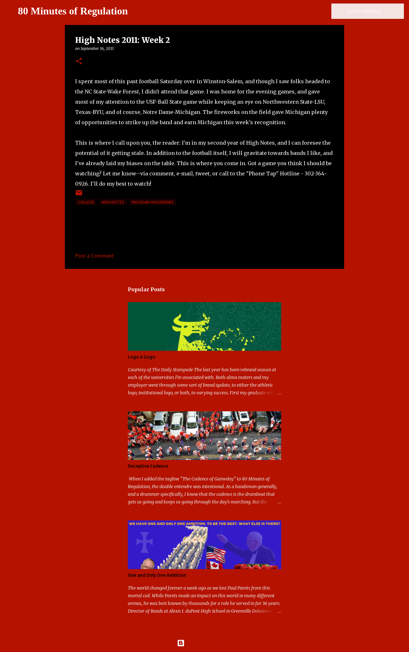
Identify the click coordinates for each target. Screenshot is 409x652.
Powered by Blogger (204, 643)
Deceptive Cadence (148, 466)
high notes (113, 202)
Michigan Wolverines (153, 202)
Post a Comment (94, 256)
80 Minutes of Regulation (73, 11)
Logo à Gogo (141, 356)
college (86, 202)
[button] (79, 61)
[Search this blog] (370, 11)
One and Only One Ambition (157, 575)
